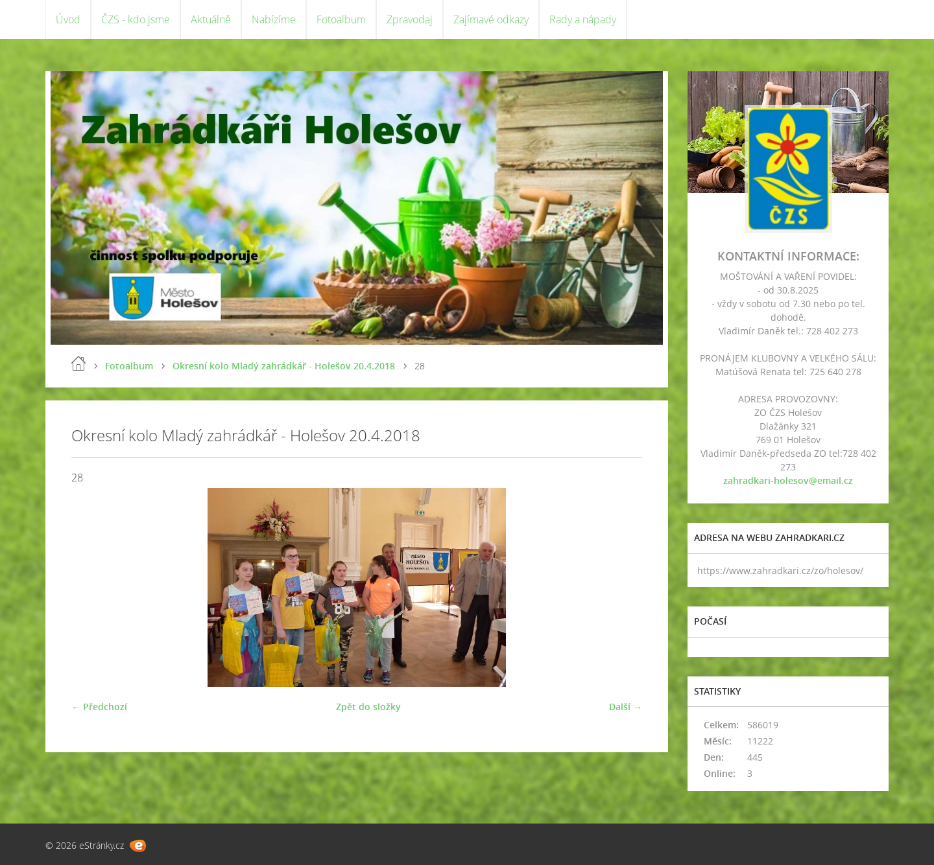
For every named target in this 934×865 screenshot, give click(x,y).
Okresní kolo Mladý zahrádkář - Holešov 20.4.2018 (284, 366)
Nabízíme (274, 19)
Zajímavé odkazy (491, 19)
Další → (625, 706)
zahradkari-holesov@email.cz (788, 480)
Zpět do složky (368, 706)
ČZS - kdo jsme (135, 19)
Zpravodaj (410, 19)
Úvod (68, 19)
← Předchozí (99, 706)
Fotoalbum (341, 19)
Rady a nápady (582, 19)
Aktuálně (211, 19)
